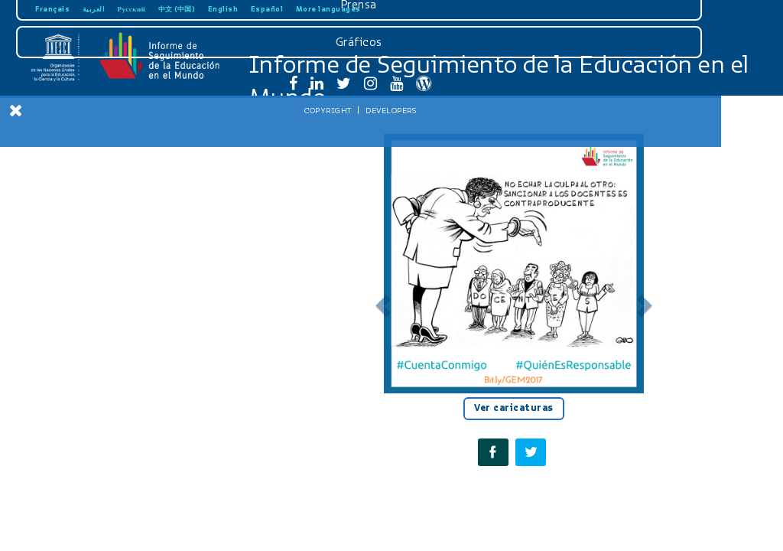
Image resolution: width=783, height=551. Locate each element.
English (223, 9)
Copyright (82, 518)
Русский (132, 9)
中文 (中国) (177, 9)
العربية (94, 9)
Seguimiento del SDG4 (115, 246)
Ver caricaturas (514, 408)
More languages (328, 9)
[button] (380, 301)
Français (52, 9)
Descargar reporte (115, 133)
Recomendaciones (114, 272)
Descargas (113, 375)
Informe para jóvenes (114, 321)
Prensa (114, 412)
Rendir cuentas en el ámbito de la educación (115, 214)
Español (267, 9)
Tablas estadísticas (115, 297)
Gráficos (113, 450)
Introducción (114, 184)
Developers (145, 518)
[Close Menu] (16, 110)
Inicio (114, 158)
